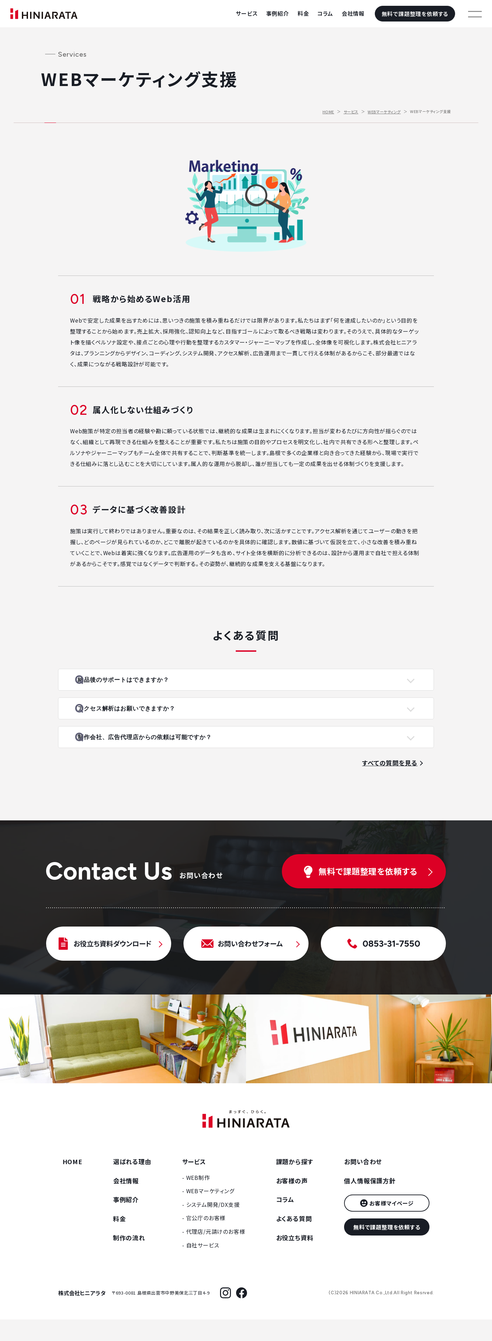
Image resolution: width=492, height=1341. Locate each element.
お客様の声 (292, 1201)
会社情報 (353, 13)
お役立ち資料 (295, 1259)
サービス (246, 13)
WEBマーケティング (384, 111)
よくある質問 (294, 1240)
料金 (303, 13)
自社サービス (202, 1266)
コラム (325, 13)
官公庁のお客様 (206, 1239)
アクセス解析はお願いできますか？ (144, 719)
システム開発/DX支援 (213, 1226)
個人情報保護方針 (369, 1201)
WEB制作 (198, 1199)
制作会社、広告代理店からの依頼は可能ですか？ (164, 755)
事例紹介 (277, 13)
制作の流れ (129, 1259)
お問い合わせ (363, 1182)
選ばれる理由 (132, 1182)
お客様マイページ (391, 1224)
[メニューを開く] (475, 13)
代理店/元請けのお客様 (215, 1253)
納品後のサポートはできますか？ (141, 683)
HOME (328, 111)
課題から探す (294, 1182)
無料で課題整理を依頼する (415, 14)
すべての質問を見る (390, 784)
